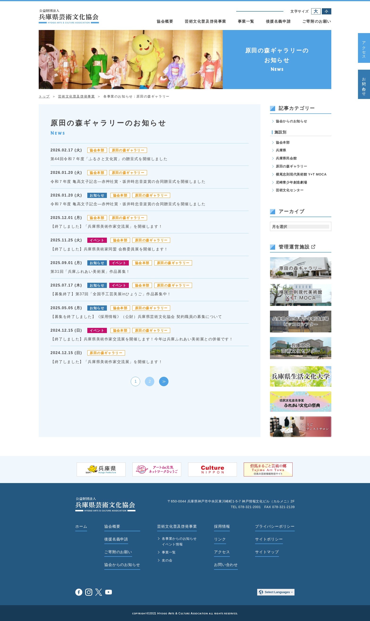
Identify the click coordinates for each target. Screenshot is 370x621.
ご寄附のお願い (316, 21)
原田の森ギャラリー (128, 150)
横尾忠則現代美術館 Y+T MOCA (301, 174)
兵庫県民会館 (286, 158)
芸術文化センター (290, 190)
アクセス (364, 48)
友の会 (167, 560)
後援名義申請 (278, 21)
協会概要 (165, 21)
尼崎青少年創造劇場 (291, 182)
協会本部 (97, 150)
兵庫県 (281, 150)
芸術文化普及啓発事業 (205, 21)
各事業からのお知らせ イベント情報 (179, 541)
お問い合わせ (364, 84)
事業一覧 (246, 21)
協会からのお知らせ (291, 121)
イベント (97, 240)
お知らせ (97, 195)
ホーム (81, 526)
